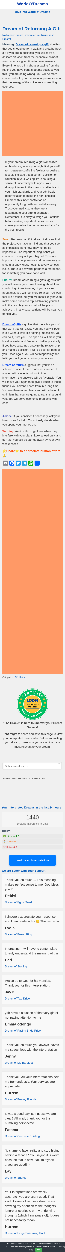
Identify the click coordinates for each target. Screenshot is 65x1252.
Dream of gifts (11, 324)
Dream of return (13, 365)
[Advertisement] (32, 123)
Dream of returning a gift (32, 44)
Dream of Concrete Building (22, 1136)
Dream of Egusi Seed (18, 902)
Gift (16, 677)
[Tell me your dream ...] (32, 766)
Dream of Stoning (16, 966)
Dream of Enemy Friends (20, 1099)
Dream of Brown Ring (18, 934)
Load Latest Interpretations (32, 860)
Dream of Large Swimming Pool (25, 1233)
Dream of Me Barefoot (19, 1062)
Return (22, 677)
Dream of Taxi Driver (18, 998)
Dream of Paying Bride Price (23, 1030)
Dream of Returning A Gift (31, 28)
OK (38, 1250)
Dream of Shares (15, 1177)
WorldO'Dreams (32, 4)
